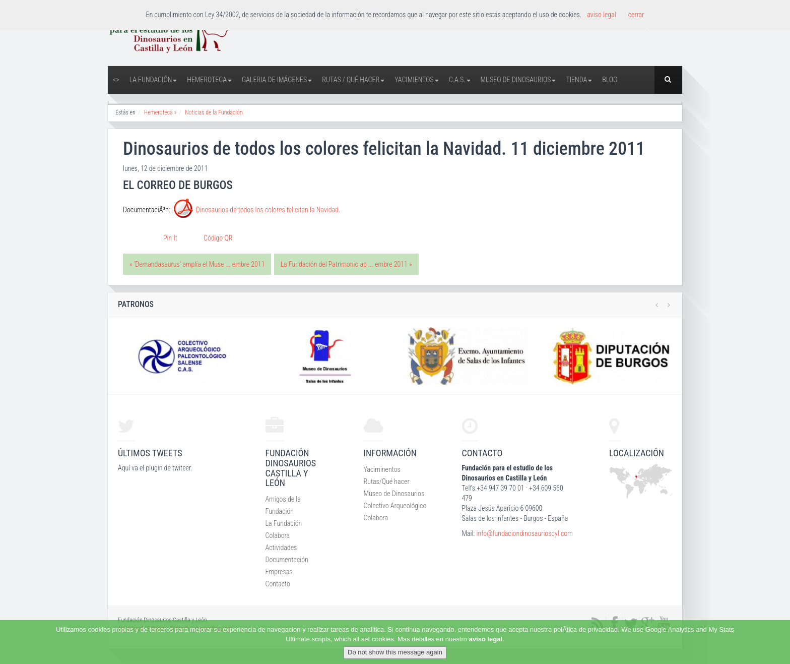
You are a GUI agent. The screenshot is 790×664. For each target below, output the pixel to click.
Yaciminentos (382, 469)
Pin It (170, 238)
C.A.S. (460, 80)
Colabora (278, 535)
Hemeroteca (209, 80)
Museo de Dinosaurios (518, 80)
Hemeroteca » (160, 112)
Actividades (281, 548)
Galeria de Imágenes (277, 80)
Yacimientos (416, 80)
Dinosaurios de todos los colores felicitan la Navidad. (268, 210)
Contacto (278, 584)
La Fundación (153, 80)
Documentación (287, 560)
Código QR (218, 238)
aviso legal (485, 639)
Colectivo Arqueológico (395, 506)
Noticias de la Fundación (213, 112)
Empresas (279, 572)
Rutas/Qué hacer (387, 481)
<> (116, 80)
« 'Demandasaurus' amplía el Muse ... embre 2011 (197, 264)
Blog (609, 80)
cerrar (636, 15)
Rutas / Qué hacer (353, 80)
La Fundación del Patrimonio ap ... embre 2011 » (346, 264)
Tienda (579, 80)
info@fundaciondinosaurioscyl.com (524, 533)
